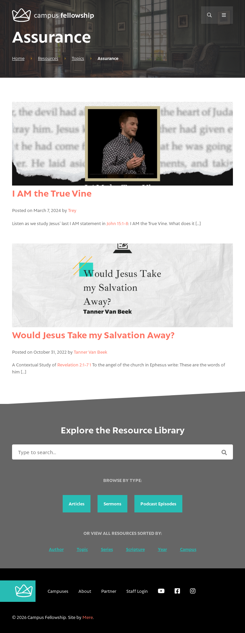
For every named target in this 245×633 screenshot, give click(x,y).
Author (56, 549)
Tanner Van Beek (90, 352)
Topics (78, 58)
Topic (82, 549)
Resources (48, 58)
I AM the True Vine (51, 193)
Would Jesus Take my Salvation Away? (93, 334)
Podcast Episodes (158, 503)
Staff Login (137, 591)
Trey (72, 210)
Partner (108, 591)
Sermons (112, 503)
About (84, 591)
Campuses (58, 591)
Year (162, 549)
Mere (87, 617)
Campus (188, 549)
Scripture (135, 549)
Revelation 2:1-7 (72, 364)
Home (18, 58)
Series (107, 549)
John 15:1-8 (117, 223)
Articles (76, 503)
